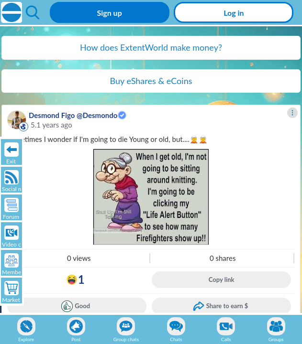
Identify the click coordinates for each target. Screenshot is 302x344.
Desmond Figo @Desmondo (73, 115)
